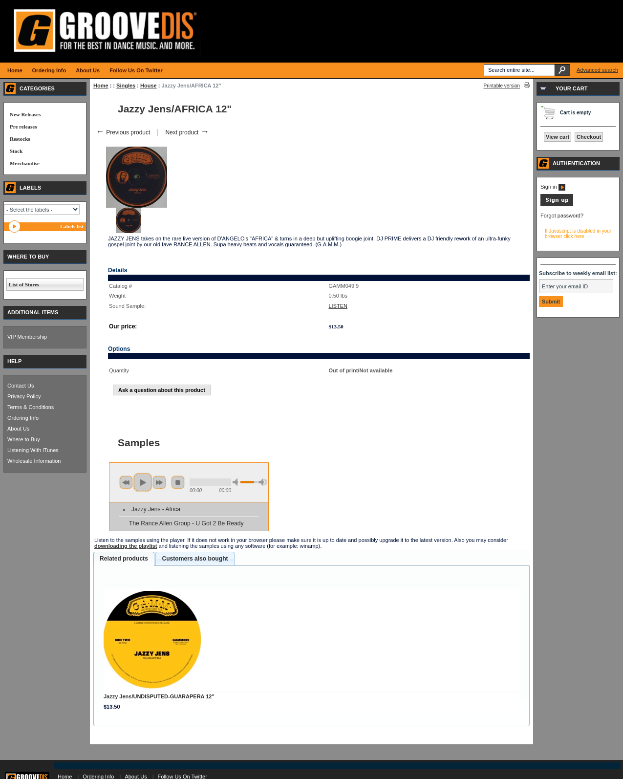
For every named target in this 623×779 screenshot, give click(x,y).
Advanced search (597, 70)
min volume (237, 482)
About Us (18, 429)
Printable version (502, 85)
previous (126, 482)
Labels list (72, 226)
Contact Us (20, 386)
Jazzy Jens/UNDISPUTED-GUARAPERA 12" (159, 696)
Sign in (552, 187)
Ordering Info (23, 418)
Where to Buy (23, 439)
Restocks (20, 139)
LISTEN (337, 306)
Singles (125, 85)
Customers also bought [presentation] (195, 558)
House (148, 85)
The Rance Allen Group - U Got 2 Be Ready (186, 523)
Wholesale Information (34, 461)
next (159, 482)
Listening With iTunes (33, 450)
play (142, 482)
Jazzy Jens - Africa (155, 509)
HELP (14, 361)
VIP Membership (27, 337)
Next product (187, 132)
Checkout (589, 137)
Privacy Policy (24, 396)
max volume (262, 482)
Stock (16, 151)
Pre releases (23, 127)
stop (178, 482)
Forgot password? (561, 215)
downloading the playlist (125, 546)
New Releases (25, 114)
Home (100, 85)
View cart (557, 137)
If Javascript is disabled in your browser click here (578, 233)
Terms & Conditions (30, 407)
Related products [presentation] (124, 558)
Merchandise (25, 163)
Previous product (123, 132)
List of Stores (24, 284)
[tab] (123, 559)
